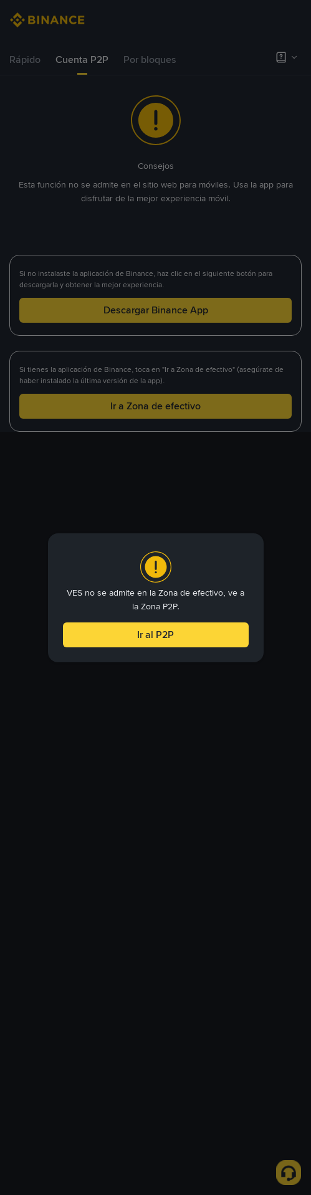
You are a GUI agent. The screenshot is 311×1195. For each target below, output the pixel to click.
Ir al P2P (155, 634)
